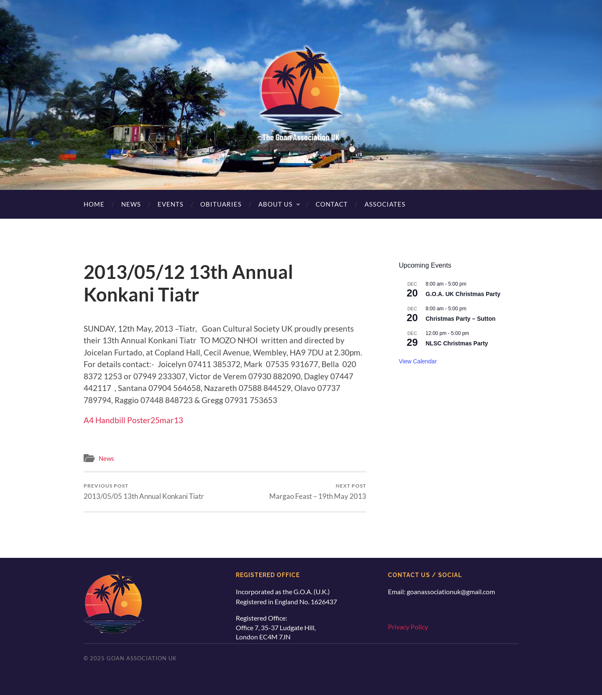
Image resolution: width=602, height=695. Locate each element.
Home (94, 204)
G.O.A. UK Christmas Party (463, 294)
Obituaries (221, 204)
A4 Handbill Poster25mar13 (133, 420)
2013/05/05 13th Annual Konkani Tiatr (144, 492)
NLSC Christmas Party (457, 343)
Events (171, 204)
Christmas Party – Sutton (460, 318)
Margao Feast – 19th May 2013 (317, 492)
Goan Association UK (142, 658)
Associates (385, 204)
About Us (275, 204)
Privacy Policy (408, 627)
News (131, 204)
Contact (332, 204)
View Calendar (418, 361)
